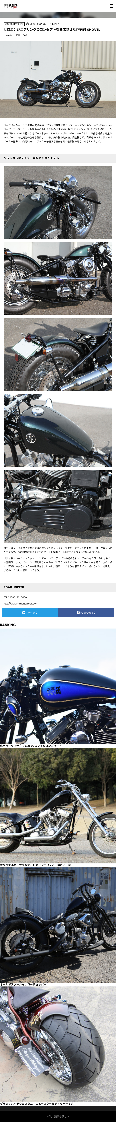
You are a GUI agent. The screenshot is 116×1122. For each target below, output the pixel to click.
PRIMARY (54, 23)
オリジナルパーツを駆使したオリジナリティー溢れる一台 (35, 865)
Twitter (29, 612)
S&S (25, 35)
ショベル (9, 35)
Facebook (86, 612)
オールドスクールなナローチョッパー (23, 984)
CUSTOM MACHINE (14, 24)
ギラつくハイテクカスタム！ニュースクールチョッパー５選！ (38, 1104)
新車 (18, 35)
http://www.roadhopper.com (21, 603)
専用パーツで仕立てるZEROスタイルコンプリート (31, 746)
